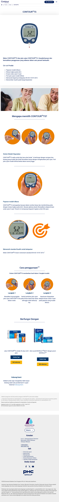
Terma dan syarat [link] (27, 451)
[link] (5, 1)
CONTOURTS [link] (16, 4)
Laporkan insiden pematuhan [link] (30, 459)
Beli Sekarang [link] (49, 2)
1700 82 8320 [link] (24, 444)
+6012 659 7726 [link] (25, 446)
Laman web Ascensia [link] (28, 456)
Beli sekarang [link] (16, 362)
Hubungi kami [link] (26, 455)
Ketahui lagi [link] (16, 357)
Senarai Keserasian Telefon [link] (29, 458)
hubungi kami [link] (19, 385)
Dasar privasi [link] (26, 453)
